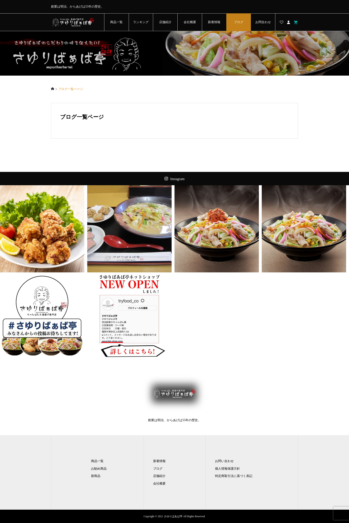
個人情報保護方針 (227, 468)
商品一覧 (116, 22)
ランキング (141, 22)
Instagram (177, 179)
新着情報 (214, 22)
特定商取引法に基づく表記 (233, 476)
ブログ (238, 22)
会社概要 (190, 22)
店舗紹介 (165, 22)
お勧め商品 (99, 468)
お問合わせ (263, 22)
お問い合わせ (224, 461)
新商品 (95, 476)
